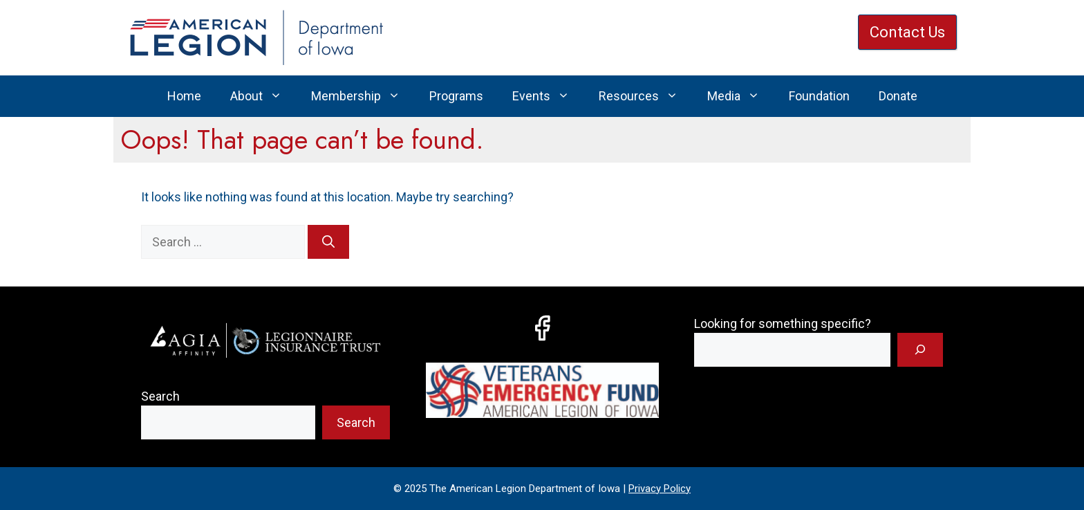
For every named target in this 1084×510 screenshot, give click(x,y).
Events (548, 96)
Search (160, 396)
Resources (646, 96)
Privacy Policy (659, 488)
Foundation (819, 96)
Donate (898, 96)
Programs (456, 96)
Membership (363, 96)
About (263, 96)
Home (184, 96)
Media (740, 96)
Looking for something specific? (782, 323)
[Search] (328, 242)
